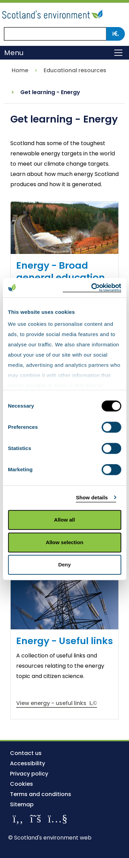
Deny (64, 564)
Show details (92, 497)
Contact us (26, 753)
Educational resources (75, 70)
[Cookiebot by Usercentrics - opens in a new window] (92, 288)
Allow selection (64, 542)
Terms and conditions (40, 794)
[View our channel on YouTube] (57, 818)
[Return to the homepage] (53, 13)
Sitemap (22, 804)
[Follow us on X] (35, 818)
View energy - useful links (56, 703)
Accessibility (27, 763)
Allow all (64, 520)
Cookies (21, 784)
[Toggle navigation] (118, 53)
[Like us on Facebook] (18, 818)
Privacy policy (29, 774)
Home (20, 70)
